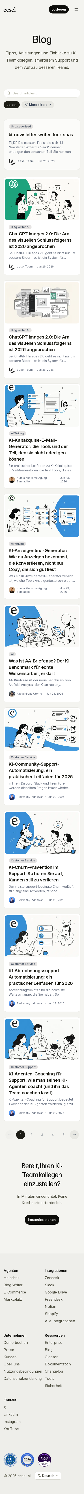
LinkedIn (11, 1414)
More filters (38, 105)
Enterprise (53, 1342)
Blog (48, 1349)
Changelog (54, 1371)
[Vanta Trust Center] (44, 1460)
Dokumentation (58, 1364)
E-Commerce (15, 1292)
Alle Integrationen (60, 1321)
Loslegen (59, 9)
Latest (12, 105)
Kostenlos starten (42, 1220)
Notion (50, 1306)
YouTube (11, 1429)
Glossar (51, 1357)
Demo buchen (16, 1342)
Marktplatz (13, 1299)
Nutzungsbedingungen (23, 1371)
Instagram (12, 1421)
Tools (49, 1378)
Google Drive (56, 1292)
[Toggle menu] (76, 9)
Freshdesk (53, 1299)
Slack (49, 1285)
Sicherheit (53, 1385)
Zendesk (52, 1277)
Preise (9, 1349)
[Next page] (74, 1134)
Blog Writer (13, 1285)
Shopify (51, 1313)
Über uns (12, 1364)
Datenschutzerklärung (23, 1378)
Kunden (10, 1357)
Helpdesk (11, 1277)
